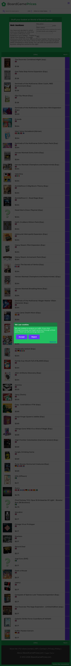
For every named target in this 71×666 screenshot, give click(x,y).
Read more (53, 341)
